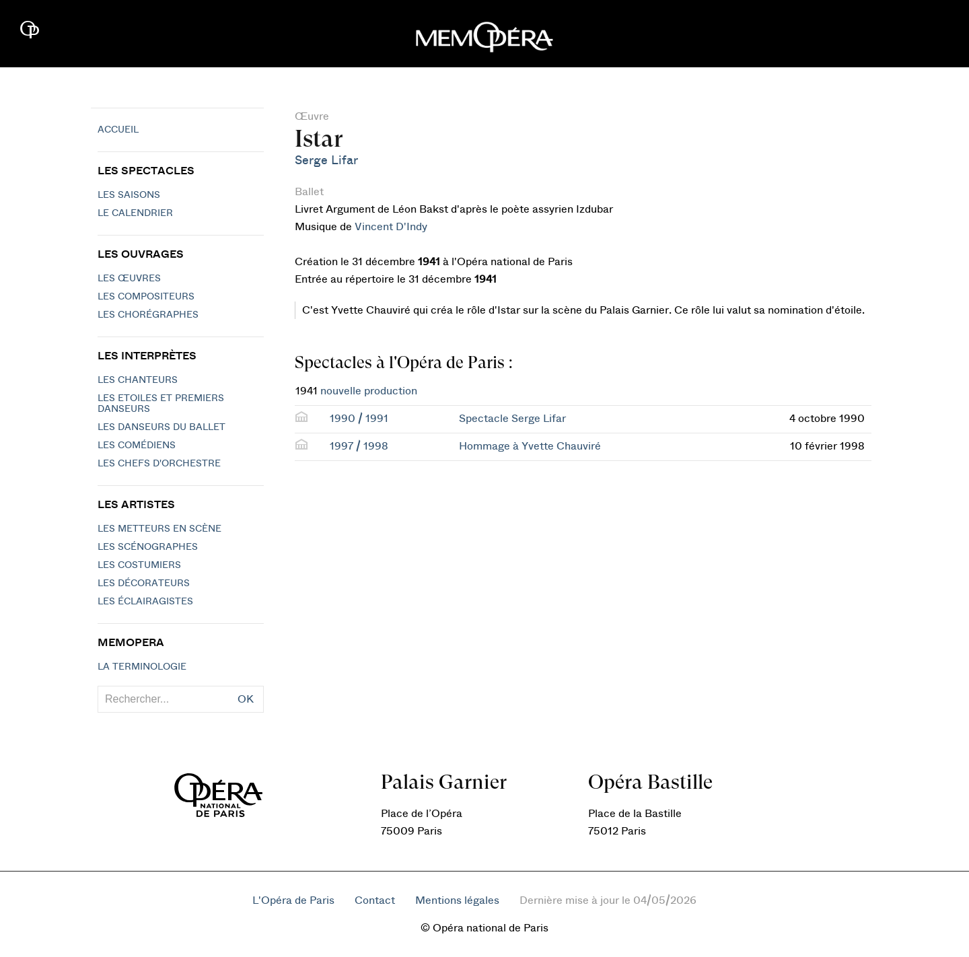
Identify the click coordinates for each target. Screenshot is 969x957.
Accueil (118, 130)
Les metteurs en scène (159, 529)
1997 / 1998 (359, 446)
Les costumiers (139, 565)
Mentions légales (457, 900)
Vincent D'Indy (391, 226)
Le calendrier (135, 213)
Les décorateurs (144, 583)
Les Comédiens (137, 445)
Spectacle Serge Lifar (512, 418)
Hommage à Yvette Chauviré (530, 446)
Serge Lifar (326, 160)
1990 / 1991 (359, 418)
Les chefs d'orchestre (159, 463)
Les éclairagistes (145, 601)
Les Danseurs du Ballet (161, 427)
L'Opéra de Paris (293, 900)
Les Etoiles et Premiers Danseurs (161, 404)
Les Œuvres (129, 278)
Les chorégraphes (148, 315)
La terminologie (142, 667)
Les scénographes (148, 547)
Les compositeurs (146, 297)
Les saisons (129, 195)
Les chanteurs (138, 380)
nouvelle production (368, 391)
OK (246, 699)
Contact (375, 900)
